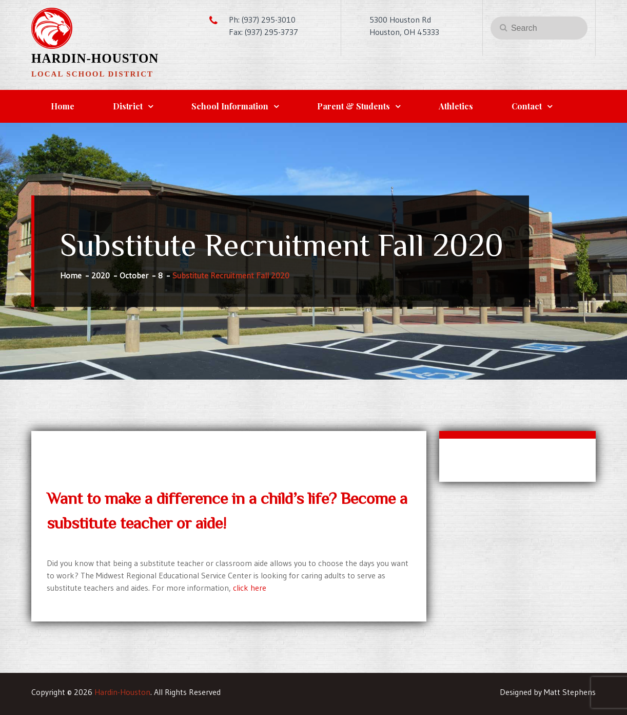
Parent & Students (353, 106)
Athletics (456, 106)
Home (62, 106)
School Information (229, 106)
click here (249, 587)
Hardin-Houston (95, 58)
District (128, 106)
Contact (527, 106)
